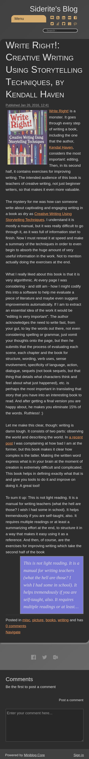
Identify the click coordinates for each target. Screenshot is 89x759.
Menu (19, 18)
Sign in (79, 755)
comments (16, 626)
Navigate (13, 632)
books (51, 620)
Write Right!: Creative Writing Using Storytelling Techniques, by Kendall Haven (44, 69)
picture (38, 620)
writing (63, 620)
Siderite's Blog (54, 9)
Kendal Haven (61, 147)
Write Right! (59, 111)
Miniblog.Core (34, 755)
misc (26, 620)
